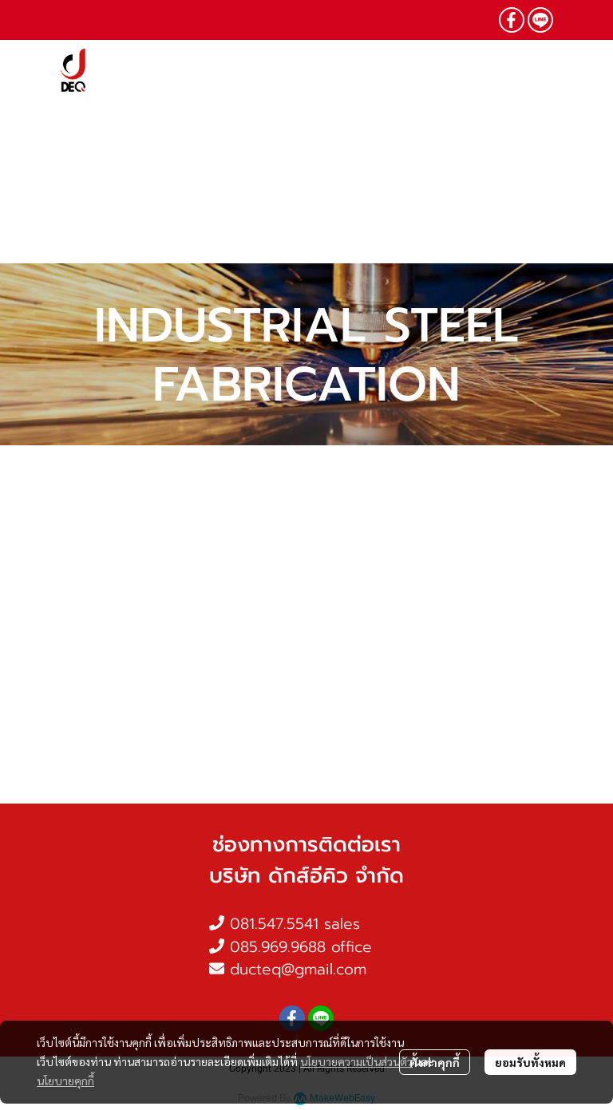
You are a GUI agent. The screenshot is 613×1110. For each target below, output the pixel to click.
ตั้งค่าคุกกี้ (434, 1062)
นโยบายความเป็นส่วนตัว (356, 1061)
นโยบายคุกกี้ (65, 1080)
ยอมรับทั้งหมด (530, 1062)
